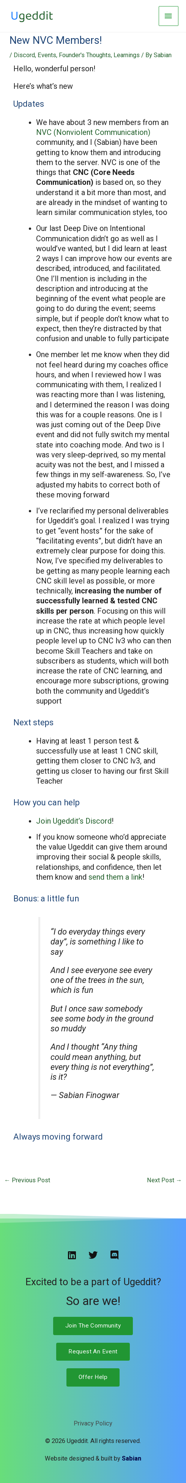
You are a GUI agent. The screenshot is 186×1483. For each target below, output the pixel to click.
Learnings (126, 55)
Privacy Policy (93, 1423)
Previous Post (27, 1180)
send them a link (115, 877)
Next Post (164, 1180)
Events (47, 55)
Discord (24, 55)
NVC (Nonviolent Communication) (93, 132)
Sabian (131, 1458)
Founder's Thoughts (85, 55)
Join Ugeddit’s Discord (74, 821)
